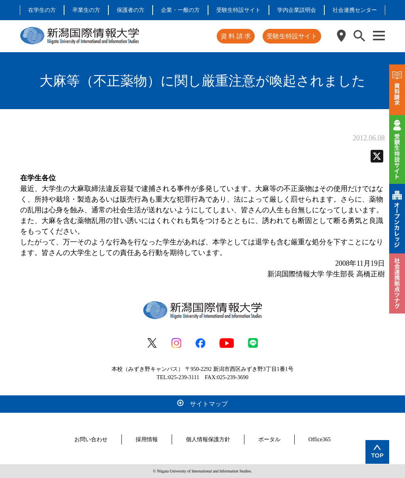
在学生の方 (42, 10)
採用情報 (147, 439)
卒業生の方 (86, 10)
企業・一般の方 (180, 10)
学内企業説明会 (296, 10)
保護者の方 (130, 10)
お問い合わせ (91, 439)
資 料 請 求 (236, 36)
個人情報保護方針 (208, 439)
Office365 (319, 439)
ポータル (269, 439)
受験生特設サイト (238, 10)
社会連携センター (355, 10)
